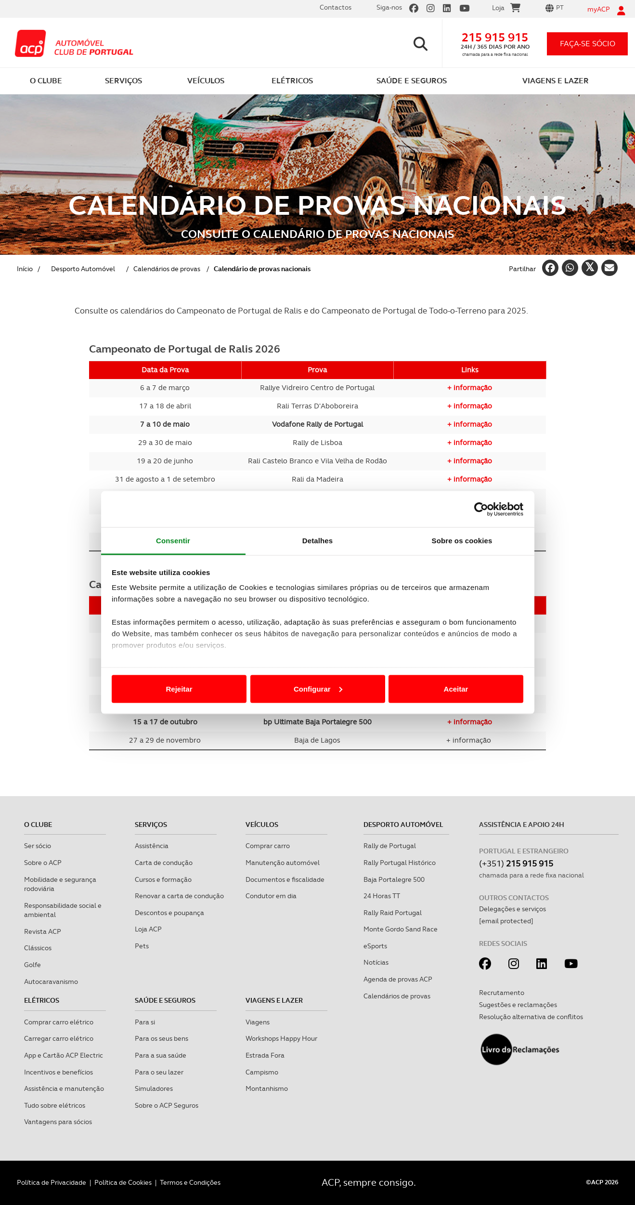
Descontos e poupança (169, 912)
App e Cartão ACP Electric (63, 1055)
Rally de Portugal (389, 845)
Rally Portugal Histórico (399, 862)
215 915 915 (495, 37)
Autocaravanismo (51, 981)
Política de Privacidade (51, 1182)
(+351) (516, 863)
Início (25, 268)
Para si (145, 1022)
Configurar (318, 688)
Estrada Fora (265, 1055)
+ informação (469, 388)
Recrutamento (501, 992)
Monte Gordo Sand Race (400, 929)
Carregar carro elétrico (58, 1038)
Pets (142, 946)
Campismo (262, 1072)
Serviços (151, 824)
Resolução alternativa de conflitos (531, 1016)
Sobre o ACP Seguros (166, 1105)
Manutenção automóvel (283, 862)
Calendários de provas (166, 268)
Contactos (335, 7)
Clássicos (38, 947)
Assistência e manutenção (64, 1088)
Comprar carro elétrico (58, 1022)
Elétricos (41, 1000)
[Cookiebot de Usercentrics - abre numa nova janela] (481, 509)
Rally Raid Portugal (392, 912)
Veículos (262, 824)
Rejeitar (179, 688)
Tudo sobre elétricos (54, 1105)
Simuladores (154, 1088)
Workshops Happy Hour (281, 1038)
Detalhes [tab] (317, 541)
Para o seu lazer (159, 1072)
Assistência (151, 845)
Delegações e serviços (512, 908)
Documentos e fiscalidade (285, 879)
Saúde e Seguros (165, 1000)
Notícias (376, 962)
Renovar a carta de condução (179, 895)
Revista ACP (42, 931)
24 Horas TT (381, 895)
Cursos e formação (163, 879)
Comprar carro (268, 845)
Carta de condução (164, 862)
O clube (38, 824)
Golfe (32, 964)
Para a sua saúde (160, 1055)
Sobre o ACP (43, 862)
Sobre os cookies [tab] (462, 541)
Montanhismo (267, 1088)
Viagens (258, 1022)
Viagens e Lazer (274, 1000)
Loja (506, 9)
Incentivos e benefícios (58, 1072)
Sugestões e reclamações (518, 1004)
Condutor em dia (271, 895)
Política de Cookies (123, 1182)
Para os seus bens (161, 1038)
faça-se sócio (587, 44)
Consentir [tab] (173, 541)
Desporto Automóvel (403, 824)
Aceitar (456, 688)
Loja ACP (148, 929)
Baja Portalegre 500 (394, 879)
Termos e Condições (190, 1182)
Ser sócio (37, 845)
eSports (375, 946)
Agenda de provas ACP (397, 979)
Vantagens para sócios (58, 1121)
